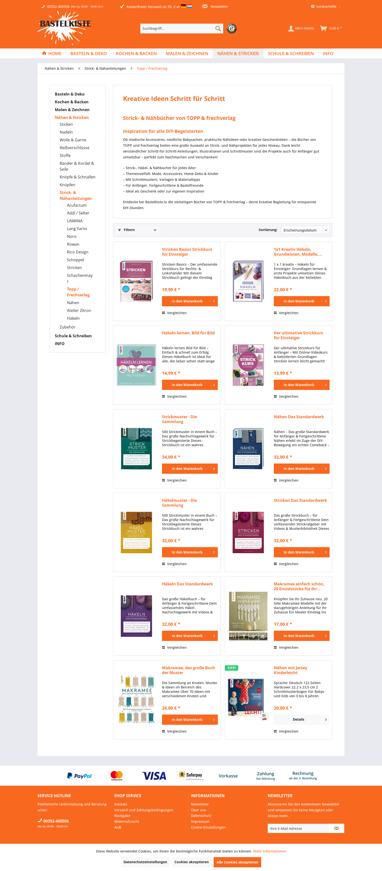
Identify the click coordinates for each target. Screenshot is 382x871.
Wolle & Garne (73, 140)
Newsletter (215, 6)
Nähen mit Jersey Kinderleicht (290, 670)
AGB (117, 827)
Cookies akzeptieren (191, 862)
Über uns (198, 810)
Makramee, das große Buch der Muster (188, 670)
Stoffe (65, 155)
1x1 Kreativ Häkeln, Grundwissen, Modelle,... (298, 252)
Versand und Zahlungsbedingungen (143, 810)
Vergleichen (174, 312)
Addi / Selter (78, 213)
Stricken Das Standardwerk (300, 500)
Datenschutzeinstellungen (145, 862)
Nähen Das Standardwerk (299, 416)
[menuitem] (189, 28)
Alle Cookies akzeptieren (237, 862)
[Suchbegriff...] (181, 28)
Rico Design (77, 252)
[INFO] (328, 53)
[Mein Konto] (301, 28)
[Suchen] (218, 28)
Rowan (73, 244)
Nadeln (66, 132)
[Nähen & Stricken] (238, 53)
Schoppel (75, 259)
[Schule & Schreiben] (290, 53)
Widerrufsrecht (126, 821)
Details (310, 719)
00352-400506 (58, 6)
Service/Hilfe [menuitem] (324, 6)
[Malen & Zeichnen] (187, 53)
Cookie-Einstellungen (208, 827)
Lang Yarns (77, 228)
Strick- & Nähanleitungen (76, 195)
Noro (71, 236)
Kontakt (120, 804)
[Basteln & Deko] (88, 53)
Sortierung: (268, 229)
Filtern (126, 229)
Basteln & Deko (70, 94)
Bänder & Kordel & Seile (77, 166)
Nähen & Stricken (72, 117)
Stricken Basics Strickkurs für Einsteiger (187, 252)
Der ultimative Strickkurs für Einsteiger (298, 335)
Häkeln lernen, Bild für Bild (188, 333)
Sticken (66, 124)
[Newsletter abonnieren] (336, 828)
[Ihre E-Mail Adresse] (298, 828)
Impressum (200, 821)
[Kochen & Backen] (136, 53)
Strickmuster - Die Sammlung (179, 419)
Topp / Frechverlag (78, 292)
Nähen (73, 302)
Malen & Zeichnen (72, 109)
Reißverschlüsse (74, 147)
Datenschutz (201, 815)
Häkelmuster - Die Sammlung (179, 503)
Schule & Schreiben (73, 336)
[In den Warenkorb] (190, 301)
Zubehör (68, 327)
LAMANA (75, 220)
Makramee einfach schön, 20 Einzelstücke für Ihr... (299, 586)
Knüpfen (67, 184)
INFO (60, 343)
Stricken (74, 267)
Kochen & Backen (72, 102)
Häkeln (73, 318)
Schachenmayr (80, 278)
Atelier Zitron (79, 310)
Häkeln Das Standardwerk (187, 584)
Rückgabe (122, 815)
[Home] (52, 53)
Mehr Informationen (269, 851)
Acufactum (77, 205)
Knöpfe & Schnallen (78, 177)
